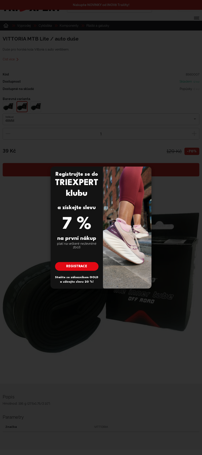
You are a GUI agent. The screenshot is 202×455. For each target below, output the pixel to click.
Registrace (76, 266)
